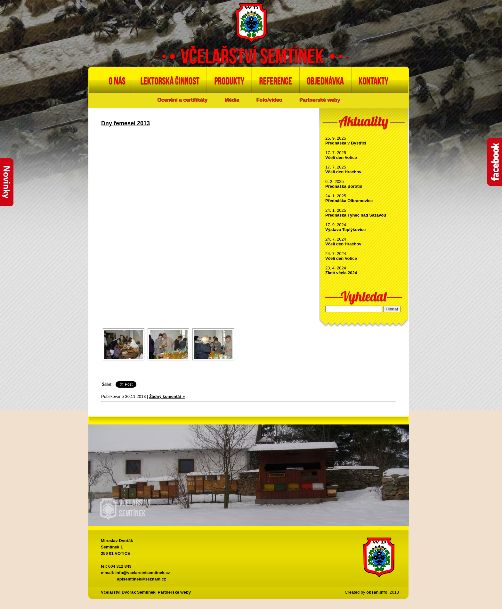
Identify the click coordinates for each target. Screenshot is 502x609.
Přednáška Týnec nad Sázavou (355, 215)
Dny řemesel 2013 (125, 123)
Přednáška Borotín (343, 186)
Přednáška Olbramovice (349, 200)
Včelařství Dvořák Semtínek (128, 592)
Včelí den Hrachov (343, 171)
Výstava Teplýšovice (345, 229)
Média (231, 100)
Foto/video (269, 100)
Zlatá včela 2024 (341, 272)
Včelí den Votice (341, 157)
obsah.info (376, 592)
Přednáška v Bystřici (345, 143)
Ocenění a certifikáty (182, 100)
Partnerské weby (319, 100)
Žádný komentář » (167, 396)
